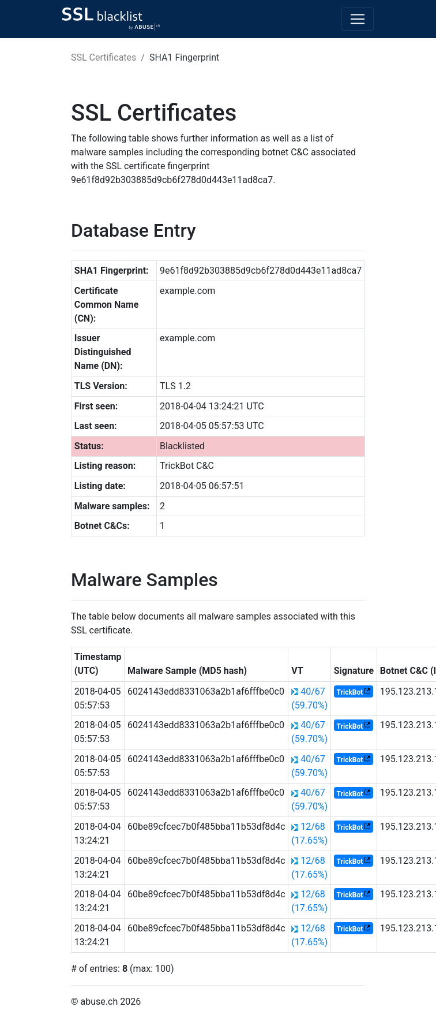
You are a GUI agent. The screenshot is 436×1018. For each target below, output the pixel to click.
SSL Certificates (103, 57)
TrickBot (350, 692)
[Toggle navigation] (357, 19)
